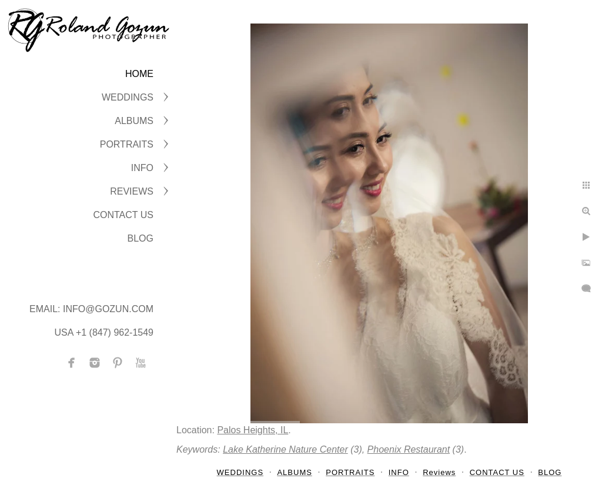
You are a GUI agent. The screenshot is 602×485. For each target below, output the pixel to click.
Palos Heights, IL (252, 430)
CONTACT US (123, 215)
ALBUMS (134, 121)
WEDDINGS (127, 97)
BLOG (140, 238)
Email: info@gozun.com (91, 309)
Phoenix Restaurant (408, 449)
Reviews (131, 191)
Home (139, 74)
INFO (142, 168)
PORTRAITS (126, 144)
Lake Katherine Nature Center (285, 449)
